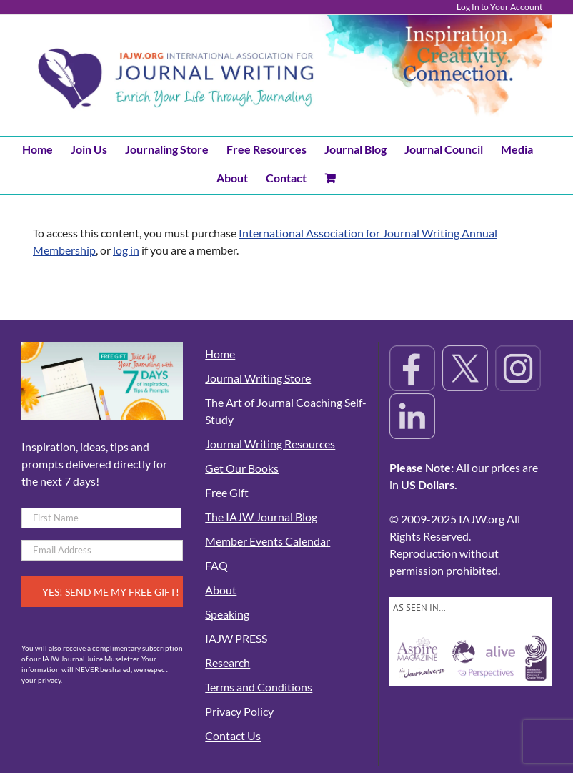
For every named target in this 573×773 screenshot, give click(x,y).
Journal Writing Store (258, 378)
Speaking (227, 614)
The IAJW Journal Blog (261, 516)
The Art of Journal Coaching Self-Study (286, 410)
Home (220, 353)
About (220, 589)
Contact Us (233, 735)
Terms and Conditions (258, 687)
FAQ (216, 565)
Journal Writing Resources (270, 443)
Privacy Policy (239, 711)
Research (227, 662)
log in (126, 250)
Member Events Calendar (267, 541)
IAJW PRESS (236, 638)
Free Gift (227, 492)
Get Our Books (242, 468)
